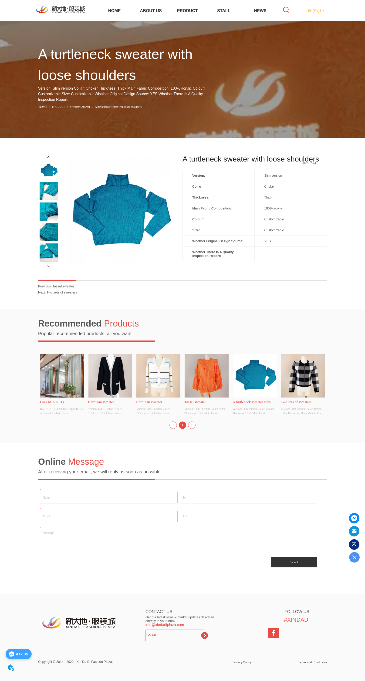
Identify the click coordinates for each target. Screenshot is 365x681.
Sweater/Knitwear (80, 106)
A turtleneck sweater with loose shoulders (118, 106)
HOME (114, 10)
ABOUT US (151, 10)
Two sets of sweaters (62, 292)
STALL (223, 10)
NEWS (260, 10)
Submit (294, 562)
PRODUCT (187, 10)
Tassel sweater (63, 286)
